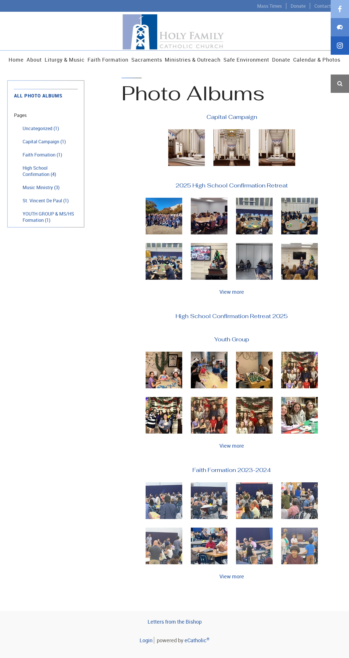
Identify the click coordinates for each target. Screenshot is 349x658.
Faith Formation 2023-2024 (232, 470)
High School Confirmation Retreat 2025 (232, 316)
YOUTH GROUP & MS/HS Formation (48, 217)
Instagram (340, 139)
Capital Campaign (44, 141)
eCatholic (197, 640)
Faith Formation (42, 155)
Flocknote (340, 120)
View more (231, 291)
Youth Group (231, 339)
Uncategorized (41, 128)
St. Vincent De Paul (46, 200)
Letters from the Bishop (175, 621)
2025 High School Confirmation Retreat (232, 185)
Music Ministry (41, 187)
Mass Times (269, 6)
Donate (298, 6)
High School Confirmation (39, 171)
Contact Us (326, 6)
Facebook (340, 102)
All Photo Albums (38, 96)
